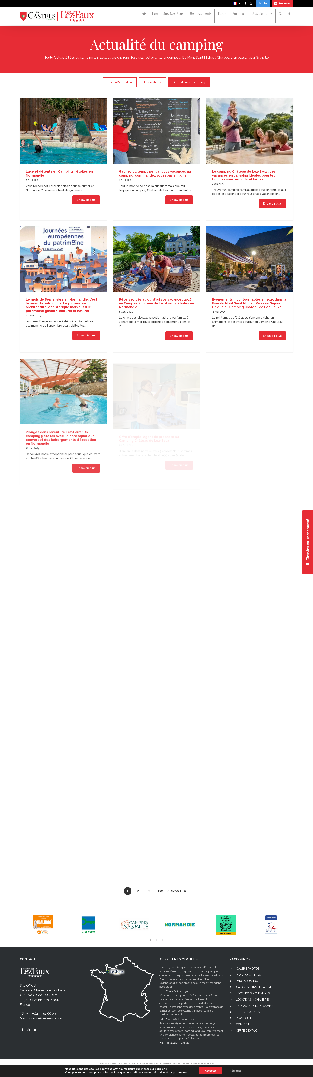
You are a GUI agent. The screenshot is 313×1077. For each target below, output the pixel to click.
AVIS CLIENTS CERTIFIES (178, 959)
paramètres (180, 1072)
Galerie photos (247, 968)
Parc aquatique (248, 981)
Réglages (235, 1071)
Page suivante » (172, 891)
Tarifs (222, 13)
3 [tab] (162, 940)
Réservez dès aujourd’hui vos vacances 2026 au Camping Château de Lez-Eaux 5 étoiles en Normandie (156, 306)
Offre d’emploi (247, 1030)
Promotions (152, 82)
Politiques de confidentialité (198, 1063)
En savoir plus (86, 199)
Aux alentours (262, 13)
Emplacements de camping (256, 1005)
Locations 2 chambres (253, 993)
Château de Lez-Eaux (121, 1063)
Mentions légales (170, 1063)
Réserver (282, 3)
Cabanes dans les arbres (254, 987)
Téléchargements (249, 1012)
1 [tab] (151, 940)
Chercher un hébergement (307, 542)
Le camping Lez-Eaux (168, 13)
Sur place (239, 13)
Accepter (210, 1071)
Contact (284, 13)
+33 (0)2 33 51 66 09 (41, 1013)
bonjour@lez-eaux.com (45, 1018)
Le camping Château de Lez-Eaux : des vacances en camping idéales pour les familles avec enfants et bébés (244, 175)
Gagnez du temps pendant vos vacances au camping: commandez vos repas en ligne (155, 173)
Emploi (263, 3)
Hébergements (200, 13)
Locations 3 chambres (253, 999)
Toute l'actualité (120, 82)
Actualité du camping (189, 82)
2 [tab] (156, 940)
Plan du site (245, 1018)
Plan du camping (248, 974)
